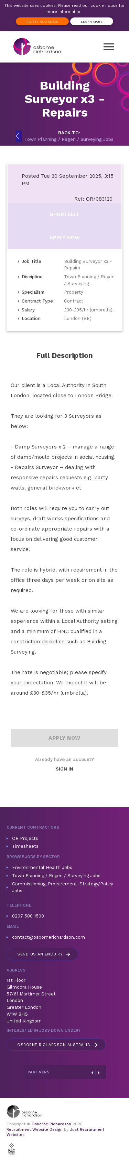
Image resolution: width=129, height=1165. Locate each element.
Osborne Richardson (51, 1124)
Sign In (64, 769)
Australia (57, 1045)
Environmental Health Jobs (42, 867)
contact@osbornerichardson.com (48, 937)
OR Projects (25, 838)
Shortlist (64, 214)
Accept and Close (42, 21)
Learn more (92, 21)
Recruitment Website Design (35, 1129)
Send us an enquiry (44, 954)
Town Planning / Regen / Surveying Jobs (56, 875)
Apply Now (65, 238)
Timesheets (25, 846)
